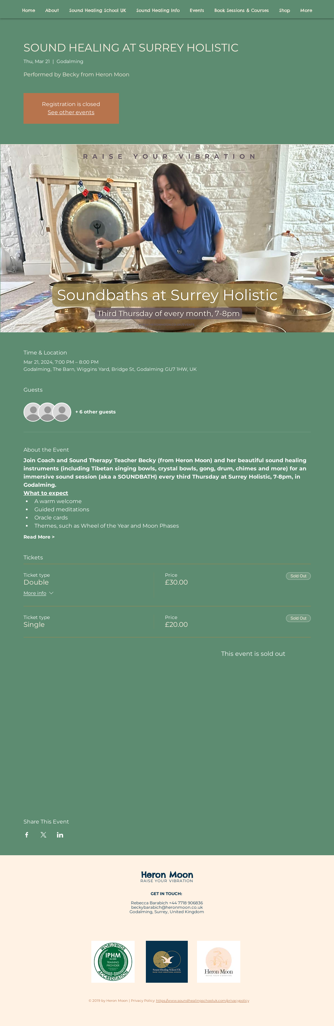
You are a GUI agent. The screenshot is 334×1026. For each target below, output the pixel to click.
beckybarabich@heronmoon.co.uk (167, 907)
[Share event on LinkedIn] (60, 835)
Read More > (39, 537)
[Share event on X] (43, 835)
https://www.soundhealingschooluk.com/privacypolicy (202, 1000)
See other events (71, 112)
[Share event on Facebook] (27, 835)
